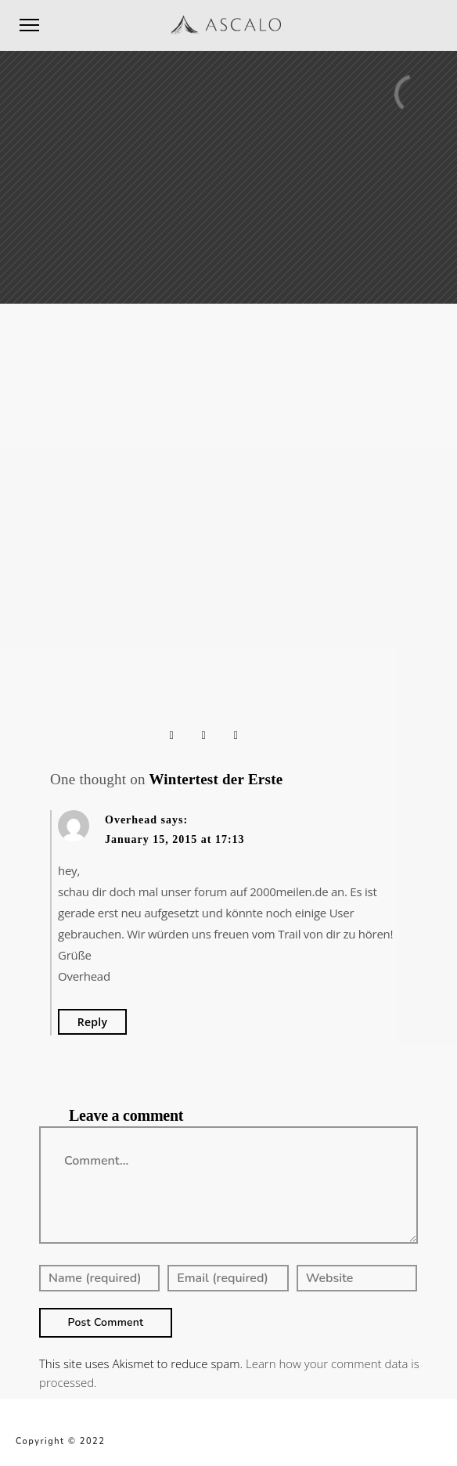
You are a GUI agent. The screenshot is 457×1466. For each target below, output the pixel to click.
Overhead (131, 820)
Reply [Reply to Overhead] (92, 1021)
